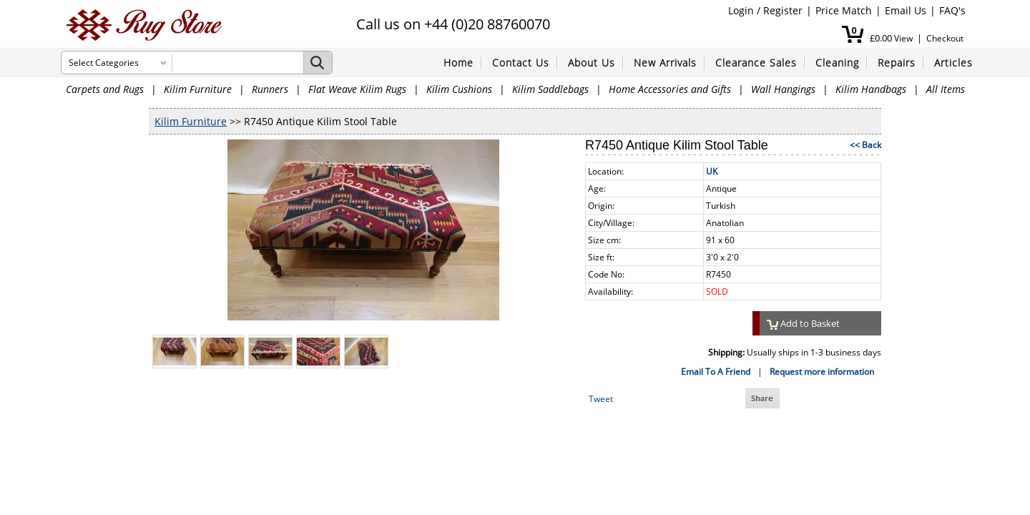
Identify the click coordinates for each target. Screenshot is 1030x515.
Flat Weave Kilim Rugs (357, 89)
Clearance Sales (756, 62)
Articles (953, 62)
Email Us (905, 10)
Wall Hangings (783, 89)
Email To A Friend (715, 372)
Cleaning (837, 62)
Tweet (601, 399)
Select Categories (104, 63)
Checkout (944, 38)
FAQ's (952, 10)
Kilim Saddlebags (550, 89)
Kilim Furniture (198, 89)
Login (741, 10)
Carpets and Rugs (105, 89)
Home (458, 62)
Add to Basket (803, 323)
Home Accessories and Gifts (670, 89)
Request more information (822, 372)
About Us (591, 62)
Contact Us (520, 62)
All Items (945, 89)
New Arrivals (665, 62)
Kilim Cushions (459, 89)
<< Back (865, 145)
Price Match (843, 10)
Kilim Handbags (870, 89)
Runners (270, 89)
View (903, 38)
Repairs (897, 62)
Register (783, 10)
